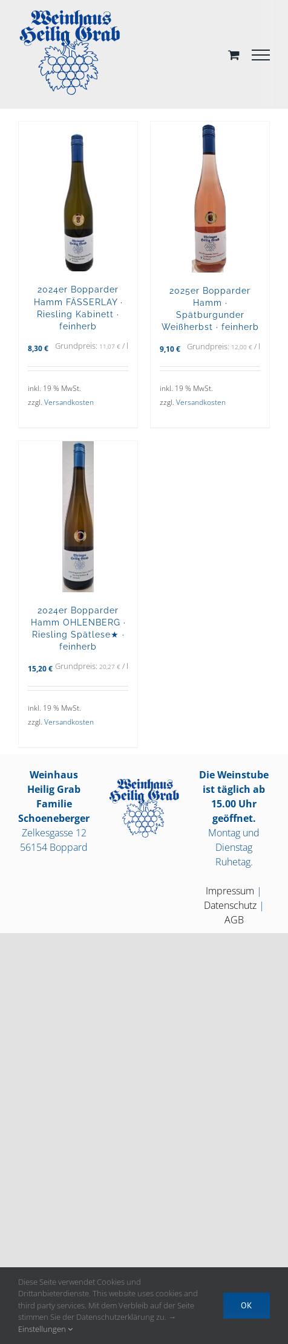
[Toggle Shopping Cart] (234, 54)
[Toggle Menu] (261, 55)
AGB (234, 919)
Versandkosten (69, 402)
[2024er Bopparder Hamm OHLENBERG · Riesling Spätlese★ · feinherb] (78, 516)
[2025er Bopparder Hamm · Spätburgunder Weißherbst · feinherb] (210, 197)
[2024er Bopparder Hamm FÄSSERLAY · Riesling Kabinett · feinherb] (78, 196)
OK (246, 1305)
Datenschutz (230, 905)
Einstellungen (45, 1328)
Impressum (230, 890)
